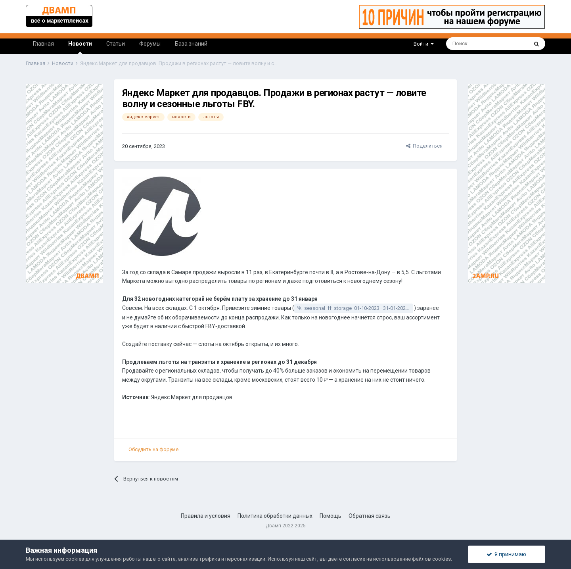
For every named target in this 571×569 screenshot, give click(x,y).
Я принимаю (506, 554)
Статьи (115, 43)
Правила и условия (205, 516)
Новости (80, 47)
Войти (424, 44)
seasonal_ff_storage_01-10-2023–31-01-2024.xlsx (358, 308)
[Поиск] (465, 43)
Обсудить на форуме (153, 449)
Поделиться (424, 146)
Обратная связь (370, 516)
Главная (43, 43)
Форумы (150, 43)
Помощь (330, 516)
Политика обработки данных (275, 516)
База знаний (191, 43)
